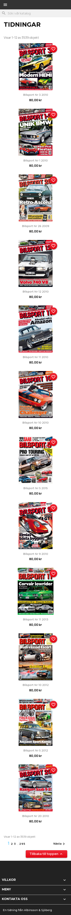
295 (22, 844)
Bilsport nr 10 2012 (36, 685)
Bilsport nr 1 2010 (35, 160)
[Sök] (35, 13)
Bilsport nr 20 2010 (35, 816)
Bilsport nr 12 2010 (36, 291)
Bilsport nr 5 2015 (35, 488)
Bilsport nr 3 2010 (35, 95)
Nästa (59, 844)
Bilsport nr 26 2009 (35, 226)
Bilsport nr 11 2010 (35, 357)
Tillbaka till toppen (46, 854)
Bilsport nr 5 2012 (35, 750)
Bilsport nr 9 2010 (35, 554)
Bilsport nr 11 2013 (35, 619)
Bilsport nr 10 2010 (35, 422)
